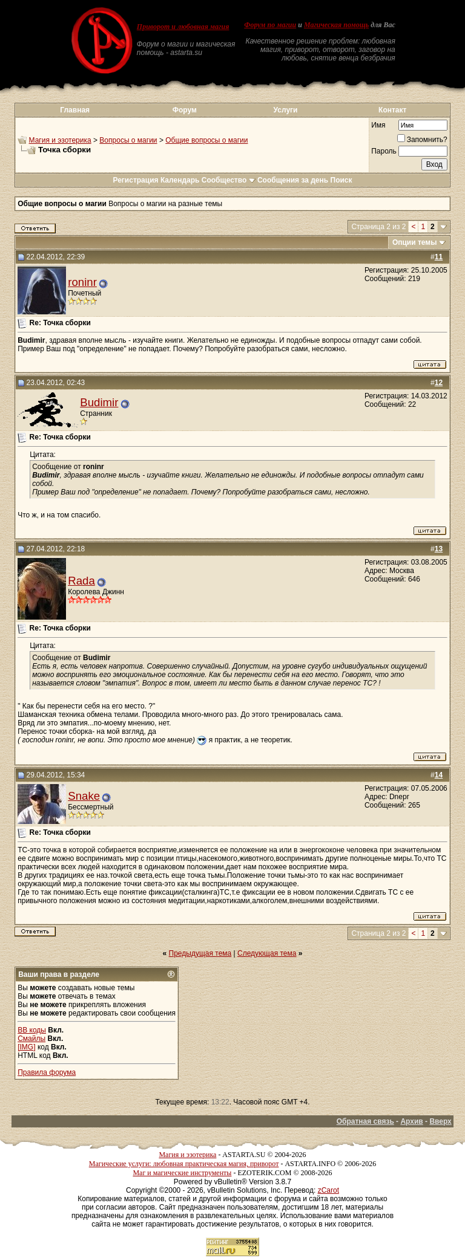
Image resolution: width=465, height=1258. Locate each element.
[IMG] (26, 1047)
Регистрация (135, 180)
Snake (84, 795)
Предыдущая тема (200, 953)
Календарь (180, 180)
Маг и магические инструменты (182, 1173)
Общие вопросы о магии (206, 140)
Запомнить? (422, 139)
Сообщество (229, 180)
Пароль (384, 151)
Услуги (286, 110)
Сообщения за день (292, 180)
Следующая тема (266, 953)
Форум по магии (270, 25)
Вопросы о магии (128, 140)
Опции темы (414, 242)
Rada (81, 580)
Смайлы (31, 1038)
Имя (378, 125)
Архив (411, 1121)
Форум (185, 110)
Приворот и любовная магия (183, 26)
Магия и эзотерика (60, 140)
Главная (75, 110)
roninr (82, 282)
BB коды (32, 1030)
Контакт (392, 110)
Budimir (99, 402)
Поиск (341, 180)
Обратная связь (365, 1121)
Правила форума (47, 1072)
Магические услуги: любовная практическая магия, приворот (184, 1163)
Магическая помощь (336, 25)
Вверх (440, 1121)
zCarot (328, 1190)
